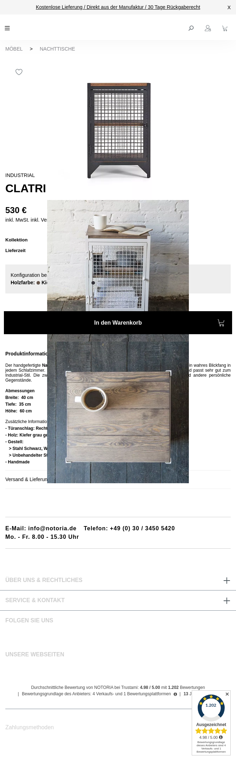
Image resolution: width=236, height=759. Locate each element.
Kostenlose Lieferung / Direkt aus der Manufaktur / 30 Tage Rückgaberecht (118, 7)
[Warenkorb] (225, 27)
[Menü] (8, 27)
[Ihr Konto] (208, 27)
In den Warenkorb (159, 324)
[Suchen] (191, 27)
